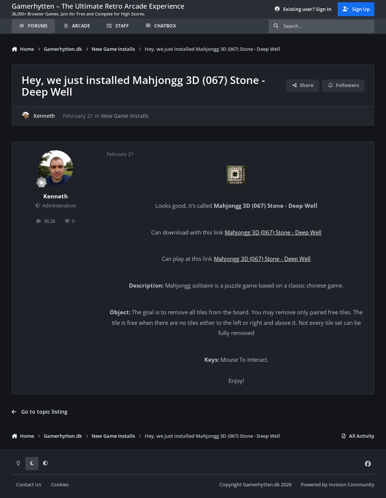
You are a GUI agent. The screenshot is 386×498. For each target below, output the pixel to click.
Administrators (58, 206)
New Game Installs (125, 115)
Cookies (60, 484)
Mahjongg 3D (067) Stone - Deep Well (273, 232)
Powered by (337, 484)
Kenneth (44, 115)
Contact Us (28, 484)
